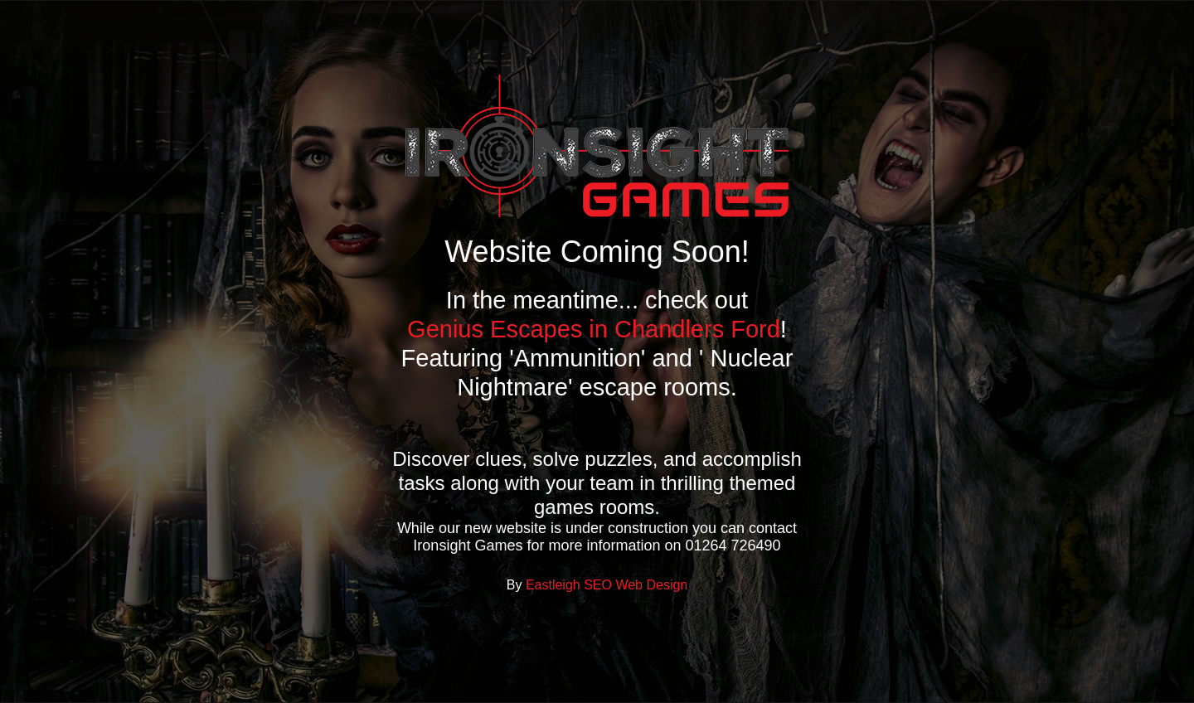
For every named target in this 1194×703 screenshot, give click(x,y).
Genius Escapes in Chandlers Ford (593, 329)
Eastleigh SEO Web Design (606, 585)
